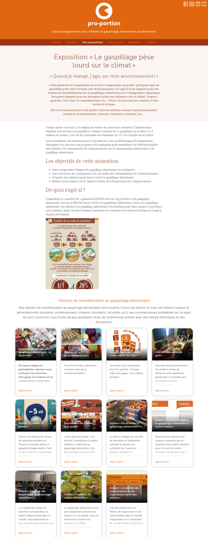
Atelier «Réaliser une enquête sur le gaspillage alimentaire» (35, 494)
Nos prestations (93, 42)
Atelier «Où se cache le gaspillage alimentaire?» (125, 424)
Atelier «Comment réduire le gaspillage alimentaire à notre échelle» (172, 423)
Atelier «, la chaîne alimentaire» (77, 496)
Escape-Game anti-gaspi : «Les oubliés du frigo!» (125, 353)
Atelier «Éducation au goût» (168, 353)
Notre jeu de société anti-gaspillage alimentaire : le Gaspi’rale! (35, 352)
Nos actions (115, 42)
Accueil (56, 42)
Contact (151, 42)
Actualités (134, 42)
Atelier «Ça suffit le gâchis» (31, 424)
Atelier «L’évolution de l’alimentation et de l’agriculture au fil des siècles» (124, 493)
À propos (72, 42)
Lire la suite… (26, 390)
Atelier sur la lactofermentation (75, 354)
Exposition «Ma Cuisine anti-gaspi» (78, 424)
